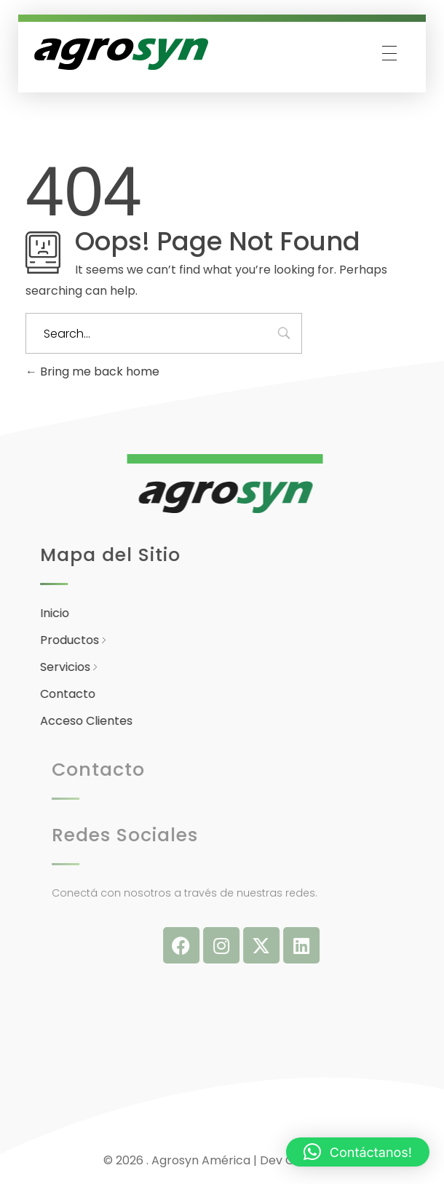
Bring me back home (92, 371)
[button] (357, 1152)
